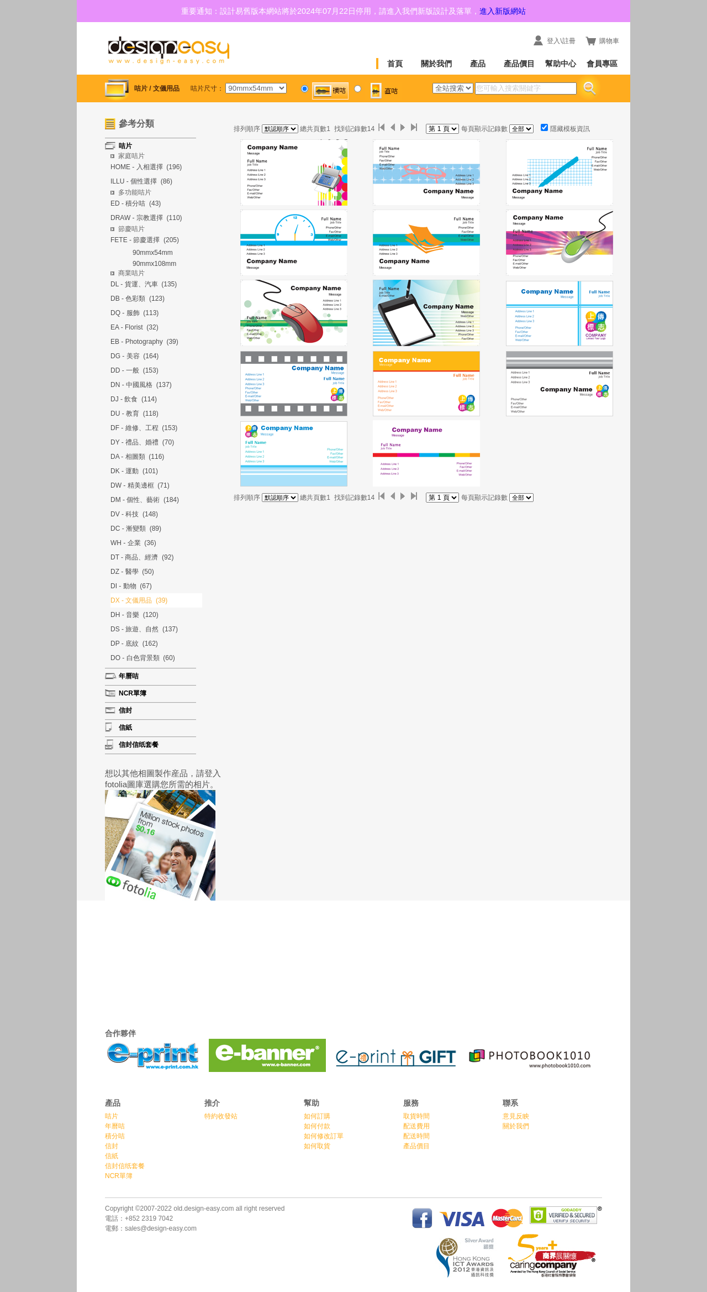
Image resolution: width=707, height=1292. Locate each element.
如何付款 (317, 1126)
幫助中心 (560, 63)
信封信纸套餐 (125, 1166)
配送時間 (416, 1136)
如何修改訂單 (324, 1136)
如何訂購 (317, 1116)
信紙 (111, 1156)
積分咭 (115, 1136)
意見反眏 (516, 1116)
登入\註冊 (561, 41)
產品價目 (519, 63)
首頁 (395, 63)
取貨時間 (416, 1116)
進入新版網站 (502, 11)
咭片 (111, 1116)
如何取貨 (317, 1146)
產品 (478, 63)
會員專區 (602, 63)
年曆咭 (115, 1126)
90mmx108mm (154, 264)
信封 (111, 1146)
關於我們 (436, 63)
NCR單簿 (119, 1176)
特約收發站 (221, 1116)
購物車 (609, 41)
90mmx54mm (153, 253)
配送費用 (416, 1126)
